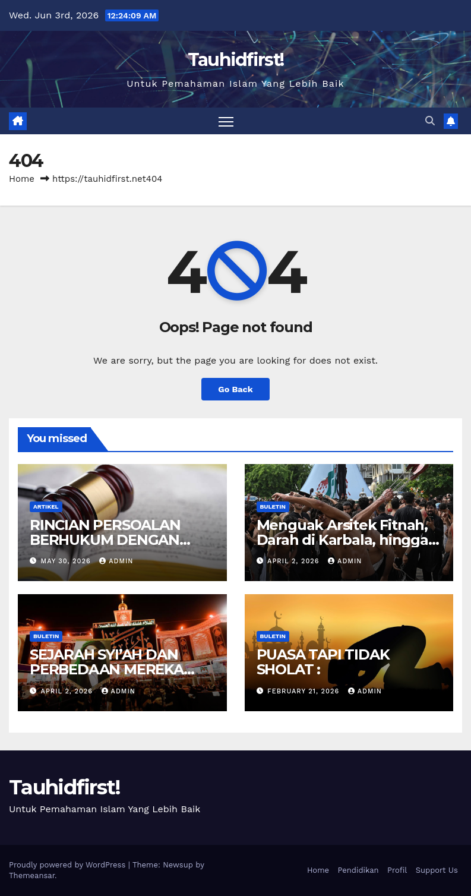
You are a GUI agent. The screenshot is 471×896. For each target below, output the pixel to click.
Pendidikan (357, 870)
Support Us (437, 870)
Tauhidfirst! (236, 60)
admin (116, 561)
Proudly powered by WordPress (68, 864)
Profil (397, 870)
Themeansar (32, 875)
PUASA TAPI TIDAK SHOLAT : (323, 662)
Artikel (46, 506)
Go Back (235, 389)
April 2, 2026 (294, 561)
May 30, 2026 (67, 561)
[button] (430, 121)
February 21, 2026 (304, 691)
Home (21, 178)
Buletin (273, 506)
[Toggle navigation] (226, 121)
